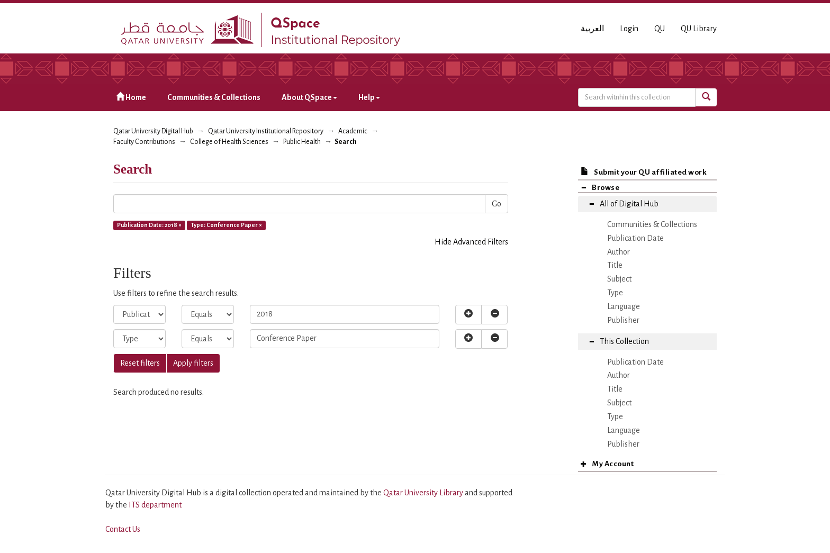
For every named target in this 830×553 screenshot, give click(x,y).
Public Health (302, 142)
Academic (352, 131)
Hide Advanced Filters (471, 242)
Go (496, 204)
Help (369, 97)
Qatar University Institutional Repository (265, 131)
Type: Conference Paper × (226, 225)
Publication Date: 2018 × (149, 225)
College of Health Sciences (229, 142)
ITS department (155, 505)
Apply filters (193, 363)
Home (131, 97)
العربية (592, 28)
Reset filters (140, 363)
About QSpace (309, 97)
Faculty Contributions (144, 142)
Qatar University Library (424, 492)
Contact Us (122, 529)
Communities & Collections (213, 97)
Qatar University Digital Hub (153, 131)
